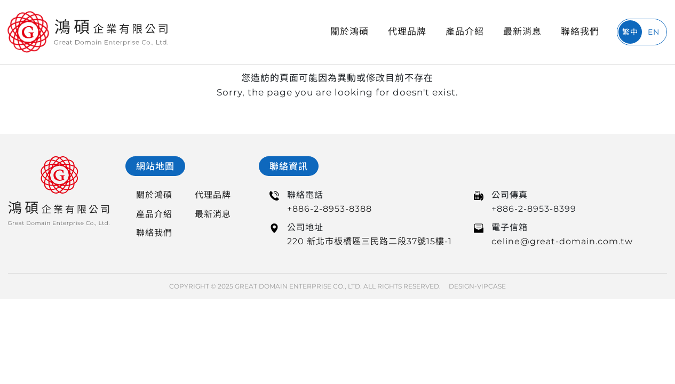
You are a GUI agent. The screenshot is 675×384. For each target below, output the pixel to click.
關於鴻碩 (349, 31)
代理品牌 (407, 31)
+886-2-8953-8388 (329, 209)
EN (654, 32)
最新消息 (522, 31)
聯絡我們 (580, 31)
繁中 (630, 32)
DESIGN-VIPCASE (477, 286)
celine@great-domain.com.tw (562, 241)
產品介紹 (465, 31)
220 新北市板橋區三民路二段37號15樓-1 (369, 241)
